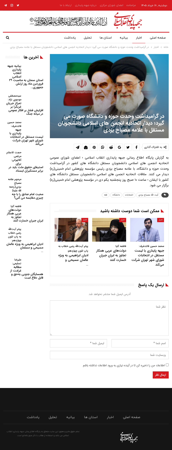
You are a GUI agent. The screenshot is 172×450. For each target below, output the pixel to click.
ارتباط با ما (66, 5)
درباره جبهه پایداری (85, 5)
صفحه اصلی (158, 38)
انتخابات (129, 195)
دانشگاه (116, 195)
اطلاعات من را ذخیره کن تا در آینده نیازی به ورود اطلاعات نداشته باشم (124, 365)
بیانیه (124, 38)
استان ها (106, 38)
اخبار (139, 38)
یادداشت (70, 38)
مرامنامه (131, 5)
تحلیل (88, 38)
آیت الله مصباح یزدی (148, 195)
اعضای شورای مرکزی (111, 5)
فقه (105, 195)
